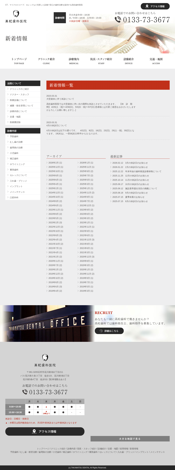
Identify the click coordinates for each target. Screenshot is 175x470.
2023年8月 (54, 214)
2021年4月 (54, 252)
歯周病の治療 (16, 147)
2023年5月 (54, 218)
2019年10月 (54, 278)
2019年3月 (85, 291)
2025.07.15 (128, 197)
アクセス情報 (155, 6)
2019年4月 (54, 291)
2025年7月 (85, 175)
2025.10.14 (130, 180)
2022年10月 (54, 231)
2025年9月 (85, 171)
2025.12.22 (136, 171)
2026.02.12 (130, 163)
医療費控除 (15, 122)
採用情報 (124, 448)
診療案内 (74, 61)
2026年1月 (85, 162)
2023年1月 (85, 222)
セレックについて (18, 175)
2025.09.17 (130, 184)
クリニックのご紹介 (19, 89)
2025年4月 (54, 184)
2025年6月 (54, 180)
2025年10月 (54, 171)
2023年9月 (85, 209)
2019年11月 (85, 274)
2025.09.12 (134, 188)
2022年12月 (54, 227)
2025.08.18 (130, 193)
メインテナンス (17, 192)
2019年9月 (85, 278)
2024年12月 (54, 192)
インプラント (16, 186)
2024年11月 (85, 192)
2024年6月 (54, 205)
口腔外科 (14, 197)
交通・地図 (156, 61)
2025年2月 (54, 188)
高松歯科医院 (15, 16)
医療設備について (18, 100)
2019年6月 (54, 286)
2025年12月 (54, 167)
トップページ (19, 61)
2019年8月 (54, 282)
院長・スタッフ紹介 (101, 61)
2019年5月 (85, 286)
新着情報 (134, 448)
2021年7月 (54, 248)
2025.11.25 (130, 175)
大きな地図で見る (130, 438)
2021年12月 (85, 239)
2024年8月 (54, 201)
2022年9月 (85, 231)
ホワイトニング (17, 164)
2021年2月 (54, 256)
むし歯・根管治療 (28, 452)
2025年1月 (85, 188)
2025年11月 (85, 167)
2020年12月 (85, 256)
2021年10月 (54, 244)
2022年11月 (85, 227)
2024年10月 (54, 197)
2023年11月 (54, 209)
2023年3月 (85, 218)
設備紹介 (128, 61)
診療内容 (71, 448)
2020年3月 (85, 265)
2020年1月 (85, 269)
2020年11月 (54, 261)
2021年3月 (85, 252)
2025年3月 (85, 184)
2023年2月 (54, 222)
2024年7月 (85, 201)
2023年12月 (85, 205)
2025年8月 (54, 175)
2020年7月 (54, 265)
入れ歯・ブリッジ (18, 181)
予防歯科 (14, 136)
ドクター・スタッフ (19, 94)
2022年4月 (54, 239)
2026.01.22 (130, 167)
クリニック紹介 (46, 61)
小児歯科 (14, 153)
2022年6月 (85, 235)
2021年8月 (85, 244)
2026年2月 (54, 162)
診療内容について (18, 111)
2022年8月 (54, 235)
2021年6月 (85, 248)
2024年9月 (85, 197)
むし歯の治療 (16, 142)
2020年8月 (85, 261)
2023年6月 (85, 214)
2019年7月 (85, 282)
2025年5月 (85, 180)
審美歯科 (14, 169)
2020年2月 (54, 269)
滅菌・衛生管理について (21, 105)
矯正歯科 (14, 158)
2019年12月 (54, 274)
